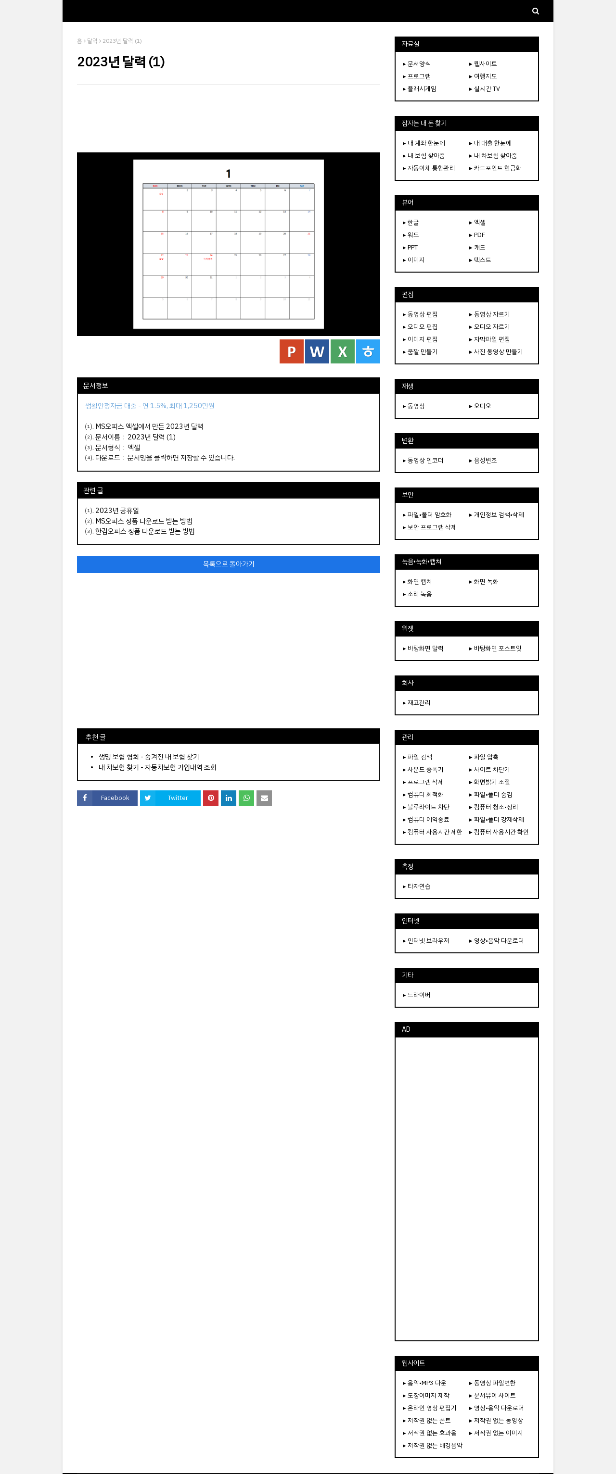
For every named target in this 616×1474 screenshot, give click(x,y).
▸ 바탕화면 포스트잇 (495, 648)
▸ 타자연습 (417, 886)
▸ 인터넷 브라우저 (426, 940)
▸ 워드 (411, 234)
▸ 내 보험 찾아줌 (424, 155)
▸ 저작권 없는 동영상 (496, 1420)
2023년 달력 (146, 437)
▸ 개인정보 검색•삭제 (496, 514)
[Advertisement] (228, 118)
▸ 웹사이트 (483, 63)
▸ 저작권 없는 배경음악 (432, 1445)
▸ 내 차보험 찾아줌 (493, 155)
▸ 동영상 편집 (420, 314)
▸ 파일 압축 (484, 757)
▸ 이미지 (414, 259)
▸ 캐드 (477, 247)
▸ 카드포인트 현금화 (495, 168)
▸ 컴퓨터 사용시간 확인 (499, 832)
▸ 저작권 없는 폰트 (427, 1420)
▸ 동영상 (414, 406)
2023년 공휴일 (117, 510)
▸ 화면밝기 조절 (489, 782)
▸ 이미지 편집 (420, 339)
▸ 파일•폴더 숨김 (491, 794)
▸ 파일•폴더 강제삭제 (496, 819)
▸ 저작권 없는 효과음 (430, 1432)
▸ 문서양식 (417, 63)
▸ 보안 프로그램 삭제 (430, 527)
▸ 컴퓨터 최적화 (423, 794)
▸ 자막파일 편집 (489, 339)
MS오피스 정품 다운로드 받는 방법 (143, 521)
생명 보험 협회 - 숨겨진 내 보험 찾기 (149, 756)
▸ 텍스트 (480, 259)
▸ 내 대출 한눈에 (490, 143)
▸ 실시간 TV (484, 88)
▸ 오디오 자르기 (489, 326)
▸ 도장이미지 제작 (426, 1395)
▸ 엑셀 (477, 222)
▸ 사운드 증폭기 (423, 769)
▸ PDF (477, 234)
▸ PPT (410, 247)
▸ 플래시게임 (419, 88)
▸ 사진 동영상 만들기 (496, 351)
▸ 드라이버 (417, 994)
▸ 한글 (411, 222)
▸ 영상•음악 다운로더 (496, 940)
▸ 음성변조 (483, 460)
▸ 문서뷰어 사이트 (492, 1395)
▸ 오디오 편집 (420, 326)
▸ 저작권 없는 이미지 (496, 1432)
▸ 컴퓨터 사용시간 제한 (432, 832)
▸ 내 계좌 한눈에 (424, 143)
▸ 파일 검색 (417, 757)
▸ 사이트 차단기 (489, 769)
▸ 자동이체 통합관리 (429, 168)
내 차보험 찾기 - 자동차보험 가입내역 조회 (158, 767)
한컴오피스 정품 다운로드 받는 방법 (145, 531)
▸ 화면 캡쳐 (417, 581)
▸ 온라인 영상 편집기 (430, 1407)
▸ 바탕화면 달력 (423, 648)
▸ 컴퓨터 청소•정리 (493, 807)
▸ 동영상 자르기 (489, 314)
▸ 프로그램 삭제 (423, 782)
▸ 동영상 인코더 (423, 460)
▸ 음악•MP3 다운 (425, 1382)
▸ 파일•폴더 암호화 (427, 514)
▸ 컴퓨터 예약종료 (426, 819)
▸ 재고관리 (417, 702)
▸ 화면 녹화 (484, 581)
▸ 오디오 (480, 406)
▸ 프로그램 (417, 76)
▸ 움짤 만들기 (420, 351)
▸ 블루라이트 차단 (426, 807)
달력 (92, 41)
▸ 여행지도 (483, 76)
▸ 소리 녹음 (417, 594)
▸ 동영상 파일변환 (492, 1382)
